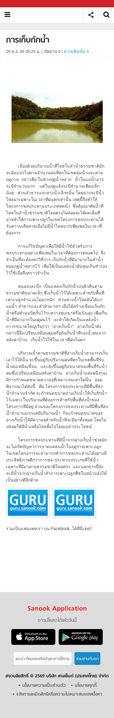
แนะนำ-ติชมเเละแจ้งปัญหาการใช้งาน (43, 659)
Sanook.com (18, 4)
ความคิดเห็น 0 (76, 51)
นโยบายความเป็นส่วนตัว (44, 685)
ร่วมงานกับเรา (87, 659)
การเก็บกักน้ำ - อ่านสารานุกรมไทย (51, 15)
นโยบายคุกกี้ (86, 685)
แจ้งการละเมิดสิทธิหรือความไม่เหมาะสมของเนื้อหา (59, 694)
